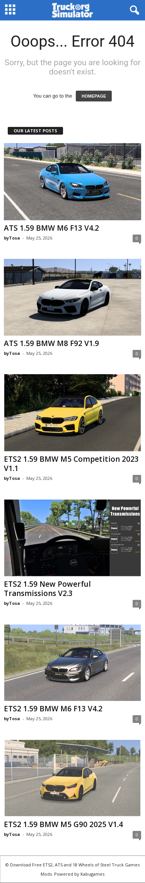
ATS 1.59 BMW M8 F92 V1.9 (51, 343)
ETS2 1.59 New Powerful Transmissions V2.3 (47, 588)
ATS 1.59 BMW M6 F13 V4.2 (51, 228)
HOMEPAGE (94, 96)
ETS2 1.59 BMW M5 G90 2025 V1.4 (63, 824)
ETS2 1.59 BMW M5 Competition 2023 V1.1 (71, 463)
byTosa (12, 238)
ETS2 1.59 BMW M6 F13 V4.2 (53, 709)
